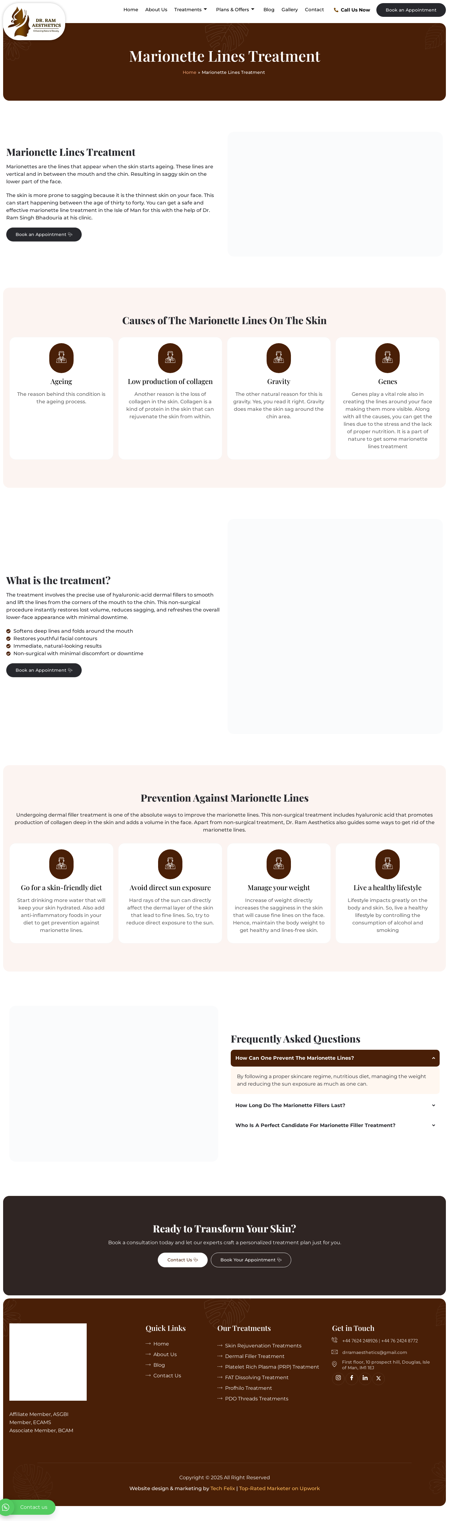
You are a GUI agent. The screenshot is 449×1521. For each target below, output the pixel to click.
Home (132, 9)
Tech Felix (222, 1500)
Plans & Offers (236, 9)
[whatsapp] (28, 1507)
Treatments (192, 9)
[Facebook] (351, 1390)
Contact (314, 9)
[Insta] (338, 1390)
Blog (269, 9)
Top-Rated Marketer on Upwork (279, 1500)
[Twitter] (378, 1390)
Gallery (290, 9)
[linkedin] (365, 1390)
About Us (158, 9)
